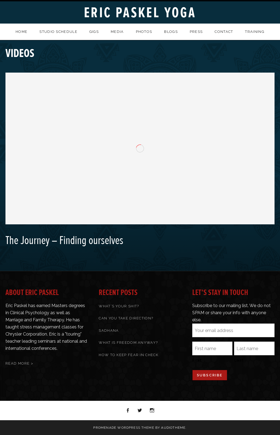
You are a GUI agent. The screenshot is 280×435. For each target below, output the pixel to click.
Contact (224, 32)
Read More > (19, 363)
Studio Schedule (58, 32)
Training (254, 32)
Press (196, 32)
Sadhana (109, 330)
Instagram (152, 410)
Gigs (94, 32)
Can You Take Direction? (126, 318)
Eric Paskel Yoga (140, 13)
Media (117, 32)
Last (238, 360)
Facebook (128, 410)
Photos (144, 32)
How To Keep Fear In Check (128, 355)
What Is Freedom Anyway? (128, 342)
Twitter (140, 410)
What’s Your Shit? (119, 306)
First (197, 360)
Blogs (171, 32)
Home (21, 32)
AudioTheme (173, 428)
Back (262, 50)
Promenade (104, 428)
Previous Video (255, 50)
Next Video (269, 50)
